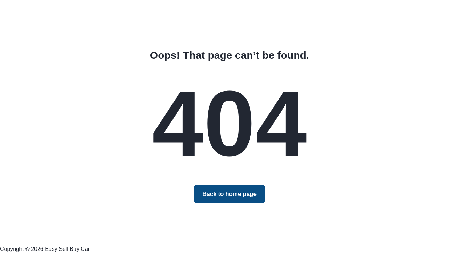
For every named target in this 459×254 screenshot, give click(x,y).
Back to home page (229, 194)
